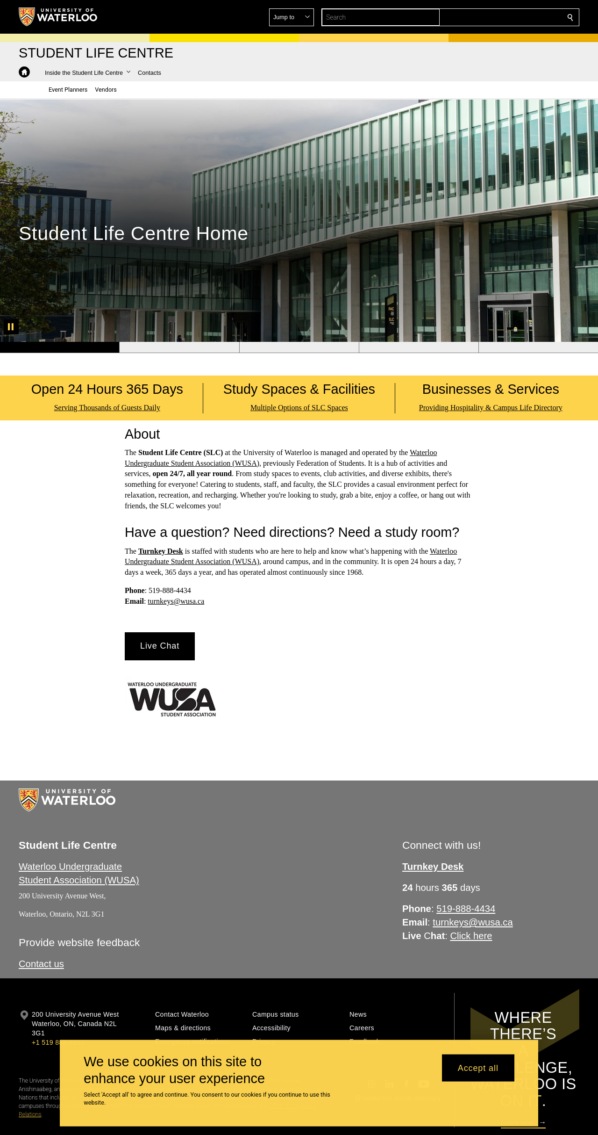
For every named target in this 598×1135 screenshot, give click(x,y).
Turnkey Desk (160, 551)
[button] (503, 17)
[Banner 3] (299, 347)
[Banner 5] (538, 347)
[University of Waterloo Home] (58, 16)
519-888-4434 (465, 909)
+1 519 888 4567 (58, 1042)
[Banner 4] (418, 347)
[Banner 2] (179, 347)
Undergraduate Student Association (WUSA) (192, 562)
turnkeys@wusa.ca (176, 601)
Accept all (478, 1067)
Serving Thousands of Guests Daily (107, 408)
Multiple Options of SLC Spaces (299, 408)
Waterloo (443, 551)
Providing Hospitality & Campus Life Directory (490, 408)
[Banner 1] (59, 347)
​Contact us (41, 964)
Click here (471, 936)
